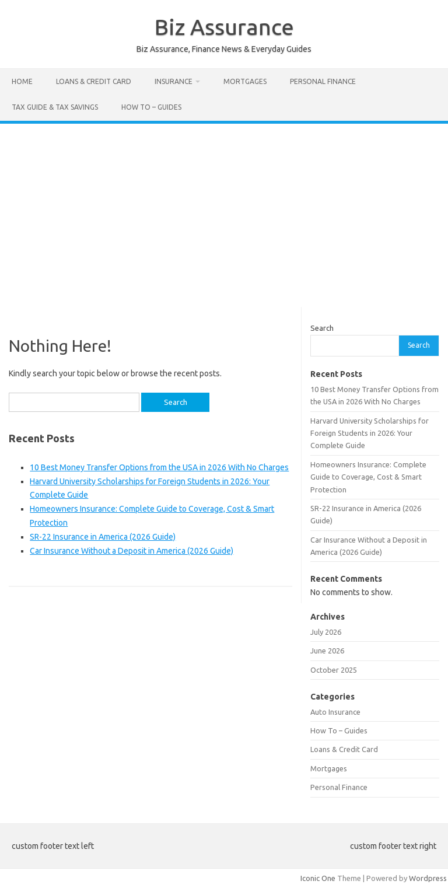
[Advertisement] (224, 211)
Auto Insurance (335, 712)
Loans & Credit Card (93, 81)
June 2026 (327, 650)
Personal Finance (323, 81)
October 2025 (333, 670)
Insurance (173, 81)
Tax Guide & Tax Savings (55, 107)
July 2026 (325, 632)
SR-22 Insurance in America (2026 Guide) (103, 536)
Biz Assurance (224, 27)
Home (22, 81)
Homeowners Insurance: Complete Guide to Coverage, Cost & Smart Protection (368, 477)
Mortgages (245, 81)
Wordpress (428, 878)
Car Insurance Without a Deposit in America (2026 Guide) (131, 550)
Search (322, 328)
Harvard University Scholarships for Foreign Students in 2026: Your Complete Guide (369, 433)
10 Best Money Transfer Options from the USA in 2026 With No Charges (159, 467)
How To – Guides (151, 107)
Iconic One (317, 878)
